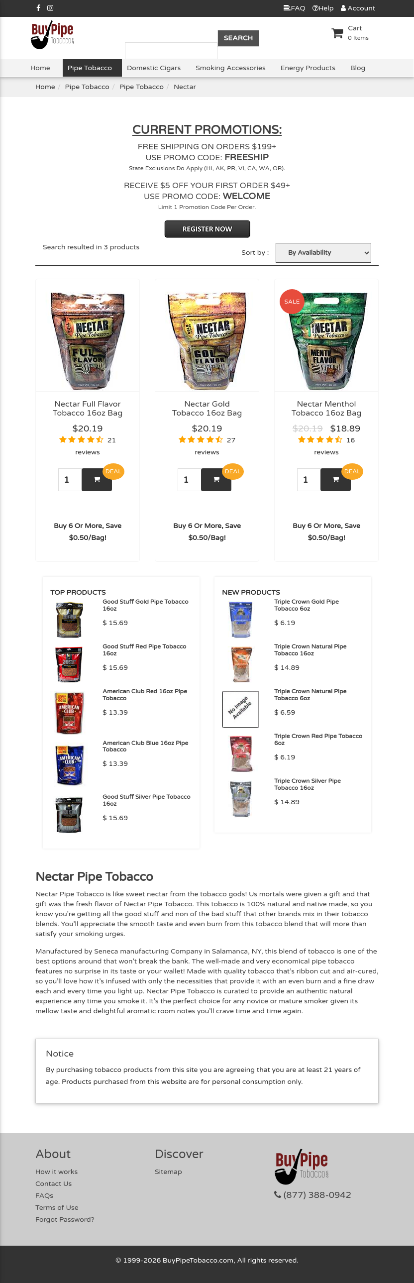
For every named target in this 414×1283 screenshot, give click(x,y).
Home (40, 68)
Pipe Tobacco (90, 68)
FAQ (294, 8)
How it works (56, 1172)
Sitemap (168, 1172)
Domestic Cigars (154, 68)
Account (358, 8)
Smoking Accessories (230, 68)
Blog (357, 68)
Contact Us (53, 1183)
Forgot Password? (65, 1219)
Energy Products (308, 68)
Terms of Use (57, 1207)
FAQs (44, 1195)
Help (323, 8)
